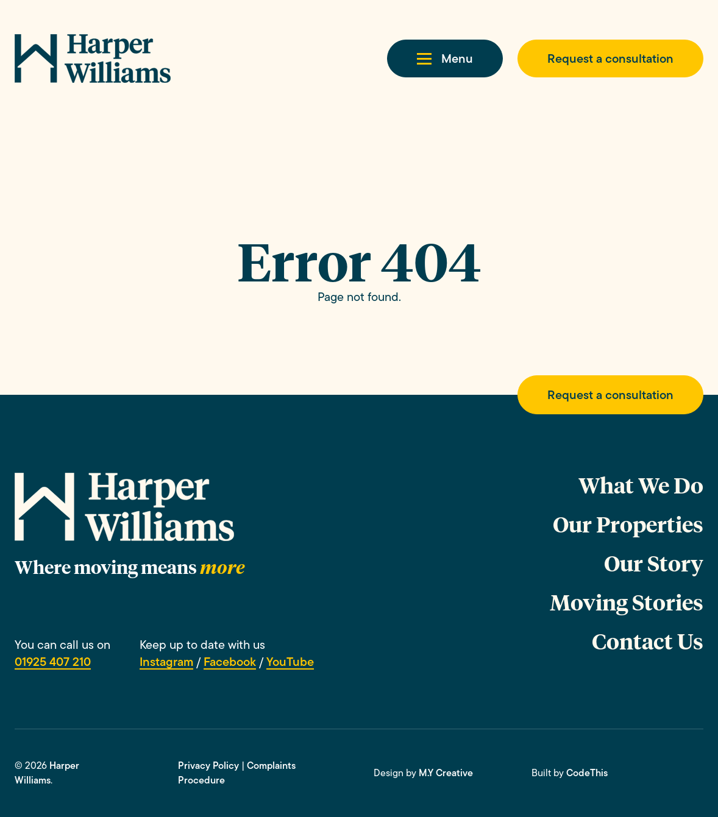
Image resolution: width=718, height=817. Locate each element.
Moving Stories (626, 601)
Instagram (166, 662)
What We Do (640, 484)
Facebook (230, 662)
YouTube (290, 662)
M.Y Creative (446, 773)
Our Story (653, 562)
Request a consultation (610, 58)
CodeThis (587, 773)
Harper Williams (47, 773)
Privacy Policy (208, 766)
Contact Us (647, 640)
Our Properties (628, 523)
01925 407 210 (53, 661)
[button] (445, 58)
